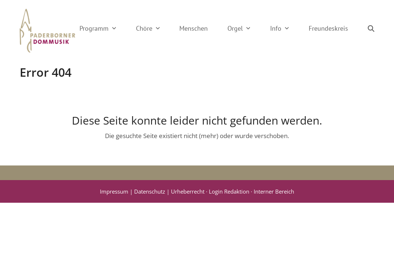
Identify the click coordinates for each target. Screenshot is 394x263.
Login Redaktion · (231, 191)
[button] (371, 28)
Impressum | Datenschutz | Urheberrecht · (154, 191)
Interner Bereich (274, 191)
